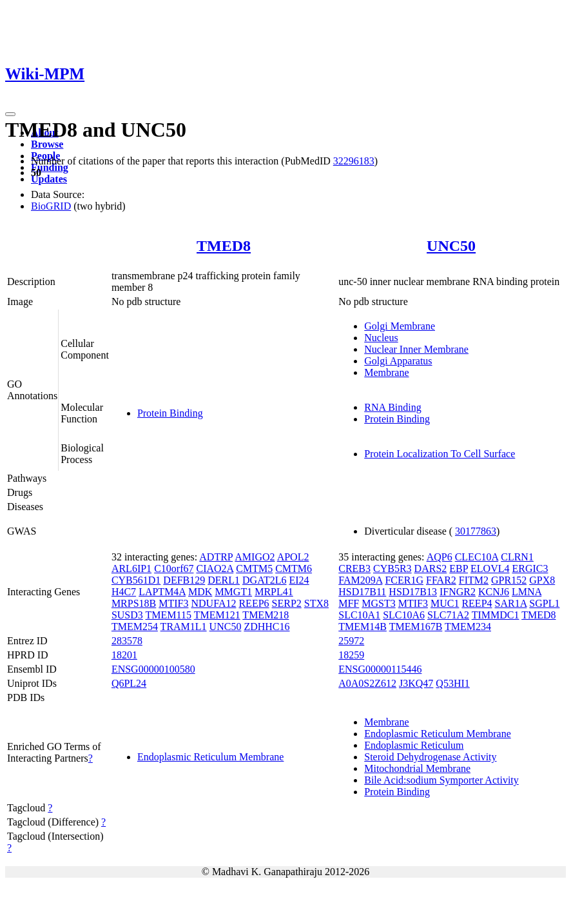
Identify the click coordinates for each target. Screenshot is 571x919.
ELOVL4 (489, 568)
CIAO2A (214, 568)
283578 (126, 640)
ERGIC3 (530, 568)
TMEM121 (217, 614)
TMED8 (224, 245)
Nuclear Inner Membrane (416, 349)
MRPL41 (274, 591)
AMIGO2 (255, 556)
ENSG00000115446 (379, 669)
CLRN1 (517, 556)
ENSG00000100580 (153, 669)
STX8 (316, 603)
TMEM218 (265, 614)
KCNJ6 (493, 591)
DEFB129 (184, 580)
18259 (351, 654)
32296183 (353, 160)
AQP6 (439, 556)
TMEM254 (134, 626)
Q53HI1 (452, 683)
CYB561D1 (135, 580)
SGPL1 (544, 603)
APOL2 (293, 556)
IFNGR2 (458, 591)
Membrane (386, 372)
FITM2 (474, 580)
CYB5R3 (392, 568)
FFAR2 (441, 580)
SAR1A (511, 603)
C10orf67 (173, 568)
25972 (351, 640)
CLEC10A (477, 556)
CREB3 (354, 568)
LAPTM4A (162, 591)
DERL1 (224, 580)
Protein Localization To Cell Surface (439, 453)
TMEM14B (362, 626)
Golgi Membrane (399, 326)
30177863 (475, 531)
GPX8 (542, 580)
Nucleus (381, 337)
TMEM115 (168, 614)
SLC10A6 (404, 614)
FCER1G (404, 580)
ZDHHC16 (266, 626)
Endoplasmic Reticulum (413, 745)
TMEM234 (468, 626)
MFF (348, 603)
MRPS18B (133, 603)
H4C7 (123, 591)
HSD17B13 (413, 591)
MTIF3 (173, 603)
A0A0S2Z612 (367, 683)
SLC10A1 (359, 614)
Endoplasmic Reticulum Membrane (210, 756)
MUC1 (445, 603)
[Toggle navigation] (10, 114)
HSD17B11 (362, 591)
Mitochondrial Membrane (417, 768)
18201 (124, 654)
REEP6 (253, 603)
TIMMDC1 (495, 614)
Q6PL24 (128, 683)
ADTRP (216, 556)
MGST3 (378, 603)
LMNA (526, 591)
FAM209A (360, 580)
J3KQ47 (416, 683)
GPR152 (509, 580)
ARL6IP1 (131, 568)
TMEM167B (416, 626)
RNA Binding (392, 407)
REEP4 (476, 603)
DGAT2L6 (264, 580)
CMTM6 (293, 568)
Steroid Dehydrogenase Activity (430, 756)
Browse (47, 144)
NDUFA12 (214, 603)
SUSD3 (127, 614)
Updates (49, 178)
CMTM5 (254, 568)
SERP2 (287, 603)
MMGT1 (233, 591)
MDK (200, 591)
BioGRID (51, 206)
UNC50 (451, 245)
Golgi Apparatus (398, 360)
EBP (458, 568)
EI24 (299, 580)
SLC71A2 (448, 614)
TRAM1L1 (183, 626)
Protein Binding (170, 413)
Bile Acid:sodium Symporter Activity (441, 780)
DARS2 (430, 568)
